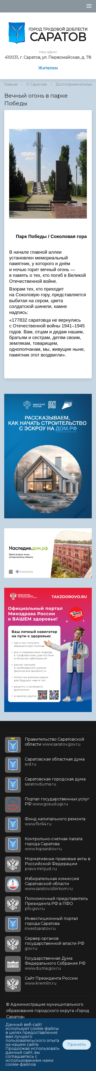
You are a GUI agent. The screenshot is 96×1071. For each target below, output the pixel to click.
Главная (11, 84)
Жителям (48, 68)
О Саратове (36, 84)
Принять (76, 1044)
